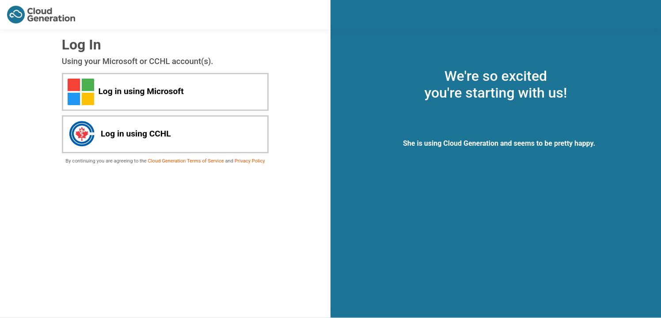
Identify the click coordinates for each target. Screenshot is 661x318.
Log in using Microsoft (126, 92)
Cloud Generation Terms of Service (186, 161)
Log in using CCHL (119, 134)
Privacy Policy (250, 161)
